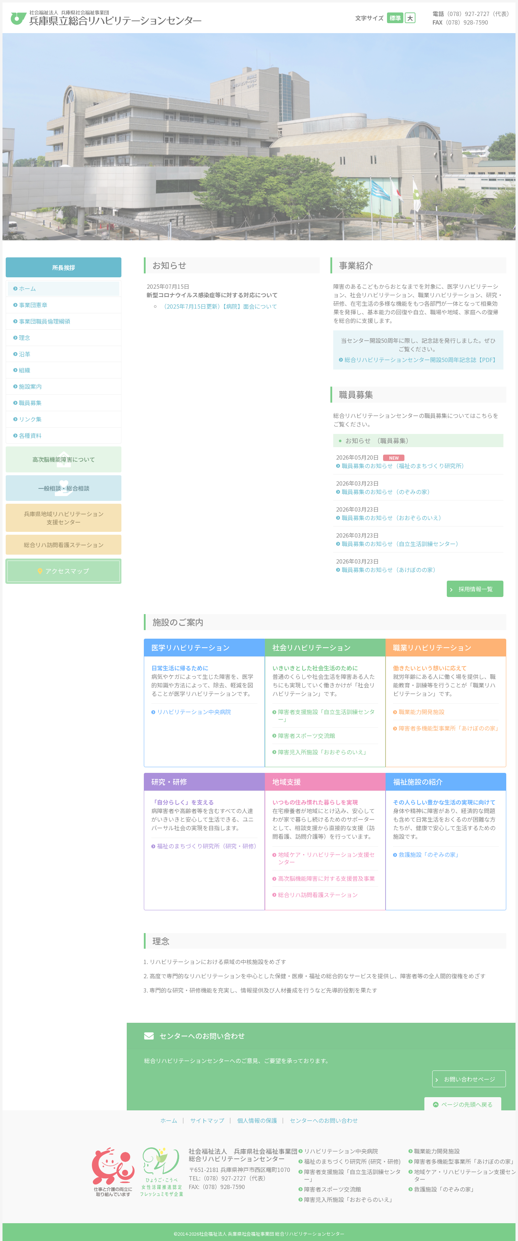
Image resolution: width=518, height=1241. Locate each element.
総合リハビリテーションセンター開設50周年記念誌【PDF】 (421, 359)
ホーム (27, 288)
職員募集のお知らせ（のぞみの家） (387, 492)
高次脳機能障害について (63, 459)
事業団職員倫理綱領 (44, 321)
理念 (24, 337)
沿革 (24, 354)
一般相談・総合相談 (63, 488)
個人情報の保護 (257, 1120)
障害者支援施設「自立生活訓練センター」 (326, 715)
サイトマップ (207, 1120)
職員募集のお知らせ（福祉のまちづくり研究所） (404, 466)
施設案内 (30, 386)
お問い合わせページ (469, 1079)
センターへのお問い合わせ (324, 1120)
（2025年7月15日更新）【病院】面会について (219, 306)
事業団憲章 (33, 305)
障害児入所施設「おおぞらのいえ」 (323, 752)
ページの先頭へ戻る (462, 1104)
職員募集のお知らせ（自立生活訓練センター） (401, 544)
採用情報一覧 (476, 589)
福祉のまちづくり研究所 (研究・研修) (352, 1161)
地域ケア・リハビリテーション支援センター (326, 858)
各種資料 (30, 435)
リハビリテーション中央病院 (194, 712)
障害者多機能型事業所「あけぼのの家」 (449, 728)
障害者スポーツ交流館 (306, 735)
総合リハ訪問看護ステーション (64, 544)
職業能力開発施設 (421, 712)
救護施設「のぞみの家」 (430, 854)
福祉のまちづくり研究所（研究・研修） (207, 846)
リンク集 (30, 419)
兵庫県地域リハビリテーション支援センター (64, 517)
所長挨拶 (63, 267)
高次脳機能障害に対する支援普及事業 (326, 878)
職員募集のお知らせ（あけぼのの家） (390, 570)
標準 (395, 18)
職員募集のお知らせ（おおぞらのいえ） (393, 518)
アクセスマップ (63, 570)
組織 (24, 370)
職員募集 (30, 403)
